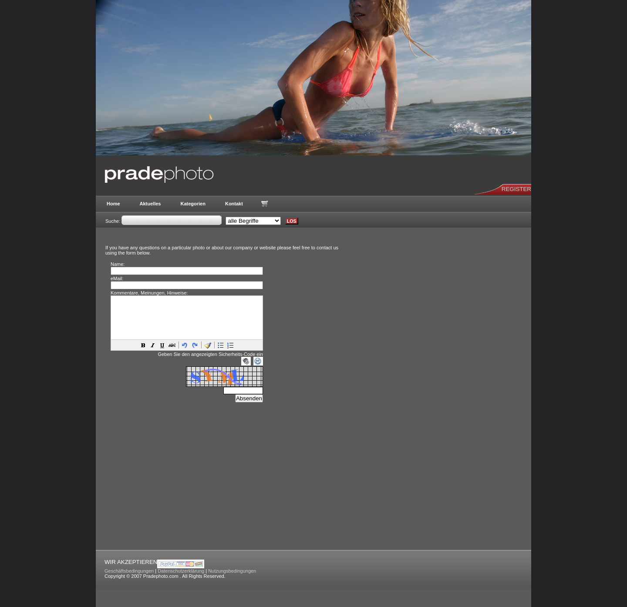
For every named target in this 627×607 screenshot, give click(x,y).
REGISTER (516, 189)
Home (113, 203)
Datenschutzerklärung (181, 570)
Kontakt (234, 203)
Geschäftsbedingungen (129, 570)
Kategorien (192, 203)
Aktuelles (150, 203)
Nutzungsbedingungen (232, 570)
